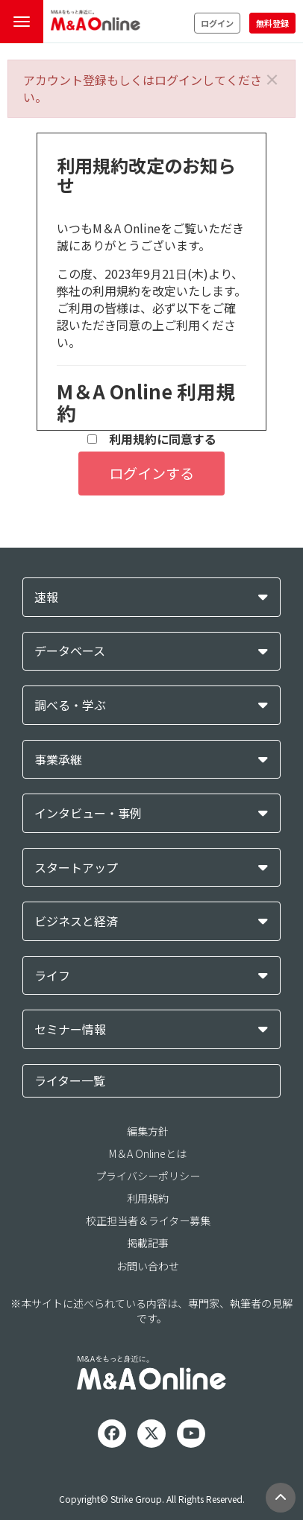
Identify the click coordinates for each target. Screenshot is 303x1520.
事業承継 (58, 759)
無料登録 (272, 23)
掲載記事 (148, 1242)
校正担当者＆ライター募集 (148, 1220)
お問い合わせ (147, 1265)
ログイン (217, 23)
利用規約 (148, 1198)
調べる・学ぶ (70, 705)
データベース (69, 650)
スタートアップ (76, 867)
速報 (46, 597)
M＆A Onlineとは (148, 1153)
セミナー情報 (70, 1029)
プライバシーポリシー (148, 1175)
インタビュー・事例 (88, 813)
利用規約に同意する (151, 439)
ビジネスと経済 (76, 921)
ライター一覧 (69, 1080)
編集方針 (148, 1131)
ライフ (52, 975)
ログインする (151, 473)
